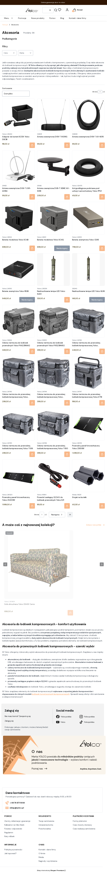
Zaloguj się (9, 721)
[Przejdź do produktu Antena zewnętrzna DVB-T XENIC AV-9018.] (53, 166)
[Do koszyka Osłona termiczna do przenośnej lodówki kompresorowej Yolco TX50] (67, 454)
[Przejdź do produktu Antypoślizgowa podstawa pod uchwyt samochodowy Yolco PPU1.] (88, 166)
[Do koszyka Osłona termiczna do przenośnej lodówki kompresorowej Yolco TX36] (32, 454)
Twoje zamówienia (46, 821)
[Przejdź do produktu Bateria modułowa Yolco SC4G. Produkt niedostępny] (53, 218)
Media (41, 857)
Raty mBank (9, 836)
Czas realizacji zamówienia (84, 828)
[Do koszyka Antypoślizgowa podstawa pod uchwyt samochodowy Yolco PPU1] (102, 197)
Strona (94, 92)
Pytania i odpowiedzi (13, 828)
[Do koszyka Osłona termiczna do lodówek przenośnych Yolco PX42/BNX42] (32, 351)
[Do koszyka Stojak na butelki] (102, 506)
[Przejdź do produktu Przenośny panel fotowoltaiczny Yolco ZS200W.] (18, 475)
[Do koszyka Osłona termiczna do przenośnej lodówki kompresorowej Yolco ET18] (102, 403)
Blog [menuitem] (62, 18)
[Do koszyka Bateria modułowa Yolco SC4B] (32, 248)
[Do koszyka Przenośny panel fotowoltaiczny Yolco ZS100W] (102, 454)
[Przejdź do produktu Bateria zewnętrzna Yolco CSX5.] (88, 218)
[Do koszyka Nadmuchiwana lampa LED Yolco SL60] (67, 300)
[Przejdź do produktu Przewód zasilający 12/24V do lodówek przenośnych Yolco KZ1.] (53, 475)
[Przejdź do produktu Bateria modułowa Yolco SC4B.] (18, 218)
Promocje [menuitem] (22, 18)
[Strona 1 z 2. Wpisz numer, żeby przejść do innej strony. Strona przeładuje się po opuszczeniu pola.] (100, 91)
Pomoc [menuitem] (52, 18)
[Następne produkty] (57, 514)
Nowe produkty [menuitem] (37, 18)
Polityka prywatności (13, 849)
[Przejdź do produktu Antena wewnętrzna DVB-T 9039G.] (53, 115)
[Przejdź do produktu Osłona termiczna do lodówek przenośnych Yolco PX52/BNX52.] (53, 321)
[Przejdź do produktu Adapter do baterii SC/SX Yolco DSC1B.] (18, 115)
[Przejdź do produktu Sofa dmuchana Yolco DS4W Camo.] (38, 564)
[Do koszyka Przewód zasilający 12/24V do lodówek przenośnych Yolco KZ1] (67, 506)
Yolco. (61, 722)
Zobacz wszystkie (95, 525)
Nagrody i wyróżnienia (48, 861)
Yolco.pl (5, 25)
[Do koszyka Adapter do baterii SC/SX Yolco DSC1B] (32, 145)
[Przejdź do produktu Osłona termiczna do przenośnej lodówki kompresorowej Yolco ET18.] (88, 372)
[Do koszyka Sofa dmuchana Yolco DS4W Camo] (70, 612)
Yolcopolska (86, 722)
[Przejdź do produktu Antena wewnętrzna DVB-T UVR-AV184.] (18, 166)
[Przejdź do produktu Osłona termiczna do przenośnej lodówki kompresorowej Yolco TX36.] (18, 424)
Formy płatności (80, 821)
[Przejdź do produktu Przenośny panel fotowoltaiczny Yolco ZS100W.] (88, 424)
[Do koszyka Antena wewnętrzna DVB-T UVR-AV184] (32, 197)
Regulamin (8, 832)
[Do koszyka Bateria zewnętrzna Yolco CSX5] (102, 248)
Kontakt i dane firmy (47, 849)
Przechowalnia (45, 828)
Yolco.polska (63, 716)
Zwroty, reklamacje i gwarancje (17, 821)
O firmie (42, 853)
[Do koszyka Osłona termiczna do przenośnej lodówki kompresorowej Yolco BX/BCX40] (32, 403)
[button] (55, 10)
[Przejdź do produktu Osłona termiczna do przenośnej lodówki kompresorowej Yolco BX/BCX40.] (18, 372)
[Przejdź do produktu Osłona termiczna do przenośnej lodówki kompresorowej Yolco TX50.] (53, 424)
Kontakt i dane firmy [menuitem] (77, 18)
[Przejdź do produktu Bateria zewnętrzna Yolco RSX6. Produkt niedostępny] (18, 269)
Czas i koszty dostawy (82, 825)
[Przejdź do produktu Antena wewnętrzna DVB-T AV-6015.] (88, 115)
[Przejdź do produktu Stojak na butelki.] (88, 475)
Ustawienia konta (46, 825)
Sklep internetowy (50, 870)
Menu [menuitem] (8, 18)
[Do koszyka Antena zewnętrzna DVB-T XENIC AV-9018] (67, 197)
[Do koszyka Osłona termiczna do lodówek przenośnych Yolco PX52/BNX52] (67, 351)
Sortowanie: (7, 88)
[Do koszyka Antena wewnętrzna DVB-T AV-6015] (102, 145)
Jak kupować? (10, 853)
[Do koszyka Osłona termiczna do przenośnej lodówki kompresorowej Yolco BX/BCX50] (67, 403)
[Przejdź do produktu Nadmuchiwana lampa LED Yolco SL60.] (53, 269)
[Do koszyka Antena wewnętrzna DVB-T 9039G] (67, 145)
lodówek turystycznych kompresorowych (51, 694)
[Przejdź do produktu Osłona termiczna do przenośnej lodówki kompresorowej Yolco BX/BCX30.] (88, 321)
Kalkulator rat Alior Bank (14, 825)
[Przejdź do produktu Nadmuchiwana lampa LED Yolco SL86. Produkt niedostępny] (88, 269)
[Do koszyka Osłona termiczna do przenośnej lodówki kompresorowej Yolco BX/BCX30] (102, 351)
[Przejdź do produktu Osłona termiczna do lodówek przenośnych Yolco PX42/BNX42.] (18, 321)
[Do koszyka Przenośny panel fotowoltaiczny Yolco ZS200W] (32, 506)
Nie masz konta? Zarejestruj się (18, 716)
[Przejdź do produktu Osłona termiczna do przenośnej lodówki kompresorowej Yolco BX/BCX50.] (53, 372)
